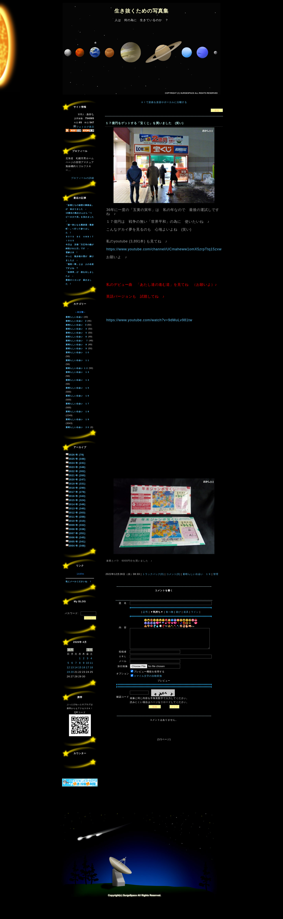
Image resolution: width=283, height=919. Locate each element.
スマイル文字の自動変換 (148, 676)
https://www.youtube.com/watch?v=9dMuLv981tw (149, 320)
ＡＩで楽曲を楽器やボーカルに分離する (164, 102)
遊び (178, 612)
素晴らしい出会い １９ (197, 574)
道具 (186, 612)
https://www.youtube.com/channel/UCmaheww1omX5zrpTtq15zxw (164, 249)
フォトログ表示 (83, 126)
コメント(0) (173, 574)
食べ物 (169, 612)
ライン (195, 612)
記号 (145, 612)
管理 (215, 574)
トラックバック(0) (153, 574)
